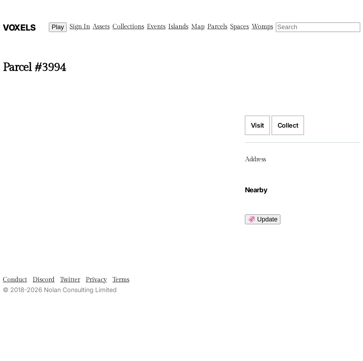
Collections (128, 26)
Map (198, 26)
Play (58, 27)
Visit (257, 125)
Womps (262, 26)
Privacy (96, 279)
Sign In (80, 26)
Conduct (15, 279)
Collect (288, 125)
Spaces (239, 26)
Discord (43, 279)
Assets (101, 26)
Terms (120, 279)
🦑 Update (263, 219)
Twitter (70, 279)
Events (156, 26)
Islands (178, 26)
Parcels (217, 26)
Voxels (19, 27)
